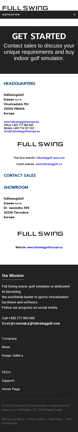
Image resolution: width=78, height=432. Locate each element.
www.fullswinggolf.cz (48, 164)
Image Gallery (12, 355)
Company (9, 338)
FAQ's (6, 372)
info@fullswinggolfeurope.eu (22, 131)
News (6, 346)
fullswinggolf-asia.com (50, 157)
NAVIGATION (40, 15)
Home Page (11, 388)
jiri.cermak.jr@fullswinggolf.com (35, 323)
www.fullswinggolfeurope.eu (21, 121)
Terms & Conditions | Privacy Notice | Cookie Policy (32, 419)
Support (8, 380)
